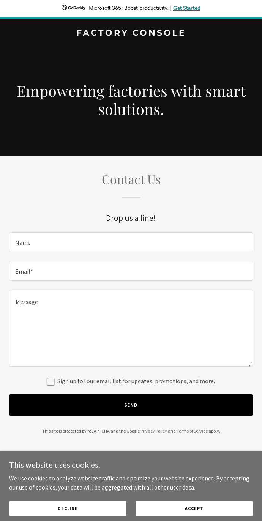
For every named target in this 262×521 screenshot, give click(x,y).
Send (131, 404)
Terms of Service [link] (192, 431)
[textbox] (131, 242)
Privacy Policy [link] (153, 431)
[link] (131, 33)
